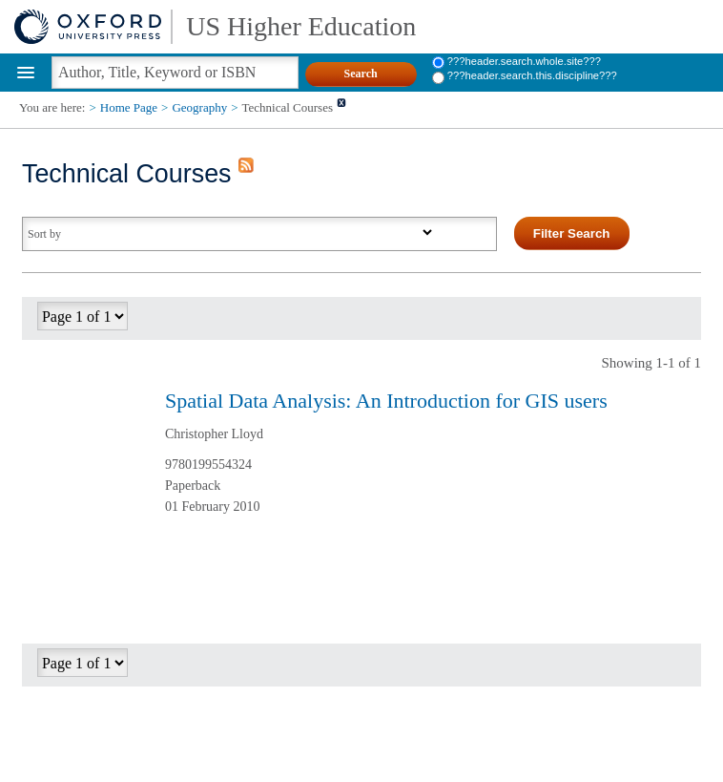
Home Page (128, 107)
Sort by (44, 234)
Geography (199, 107)
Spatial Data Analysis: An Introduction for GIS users (386, 400)
